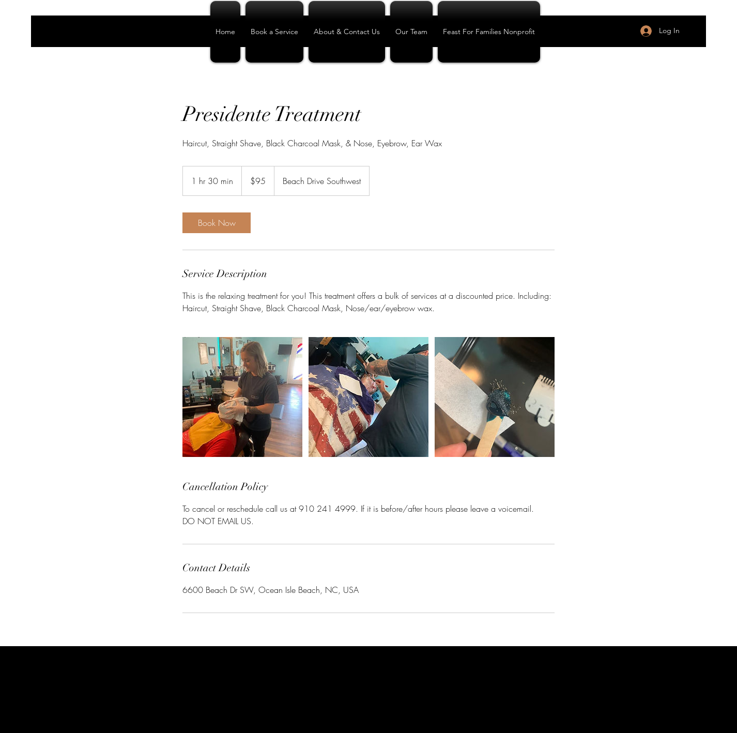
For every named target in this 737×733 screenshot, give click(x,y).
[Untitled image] (242, 397)
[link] (216, 222)
